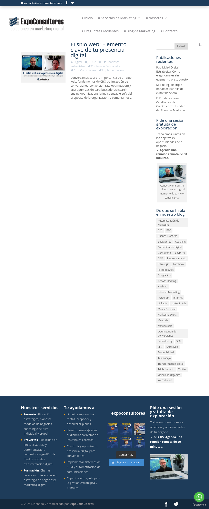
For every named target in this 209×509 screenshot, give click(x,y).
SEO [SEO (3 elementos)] (160, 347)
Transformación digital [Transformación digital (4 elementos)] (170, 363)
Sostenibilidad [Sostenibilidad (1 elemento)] (166, 352)
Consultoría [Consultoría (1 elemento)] (164, 253)
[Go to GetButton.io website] (199, 504)
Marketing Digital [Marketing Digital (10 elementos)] (167, 314)
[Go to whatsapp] (199, 497)
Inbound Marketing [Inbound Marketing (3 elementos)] (169, 292)
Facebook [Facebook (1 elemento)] (178, 264)
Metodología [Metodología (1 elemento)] (165, 326)
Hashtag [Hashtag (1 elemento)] (162, 286)
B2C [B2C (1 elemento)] (168, 230)
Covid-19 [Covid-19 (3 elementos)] (180, 253)
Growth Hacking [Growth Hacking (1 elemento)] (167, 281)
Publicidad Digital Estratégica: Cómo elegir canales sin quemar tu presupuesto (172, 73)
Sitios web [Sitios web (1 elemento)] (172, 347)
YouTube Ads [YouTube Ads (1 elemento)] (165, 380)
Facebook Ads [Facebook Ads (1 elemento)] (165, 270)
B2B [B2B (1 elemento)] (160, 230)
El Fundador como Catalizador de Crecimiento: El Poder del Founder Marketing (171, 104)
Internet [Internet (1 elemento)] (177, 297)
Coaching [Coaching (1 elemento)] (180, 241)
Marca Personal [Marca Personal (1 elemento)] (167, 309)
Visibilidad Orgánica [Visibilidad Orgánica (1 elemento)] (169, 375)
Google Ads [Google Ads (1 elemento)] (164, 275)
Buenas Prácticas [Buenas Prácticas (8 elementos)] (167, 236)
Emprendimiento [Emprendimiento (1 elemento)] (176, 258)
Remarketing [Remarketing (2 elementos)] (165, 341)
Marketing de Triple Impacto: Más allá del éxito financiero (170, 89)
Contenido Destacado (105, 66)
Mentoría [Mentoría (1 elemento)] (163, 320)
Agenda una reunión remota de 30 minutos (171, 154)
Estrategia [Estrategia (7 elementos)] (163, 264)
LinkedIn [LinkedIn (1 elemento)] (163, 303)
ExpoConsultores (85, 70)
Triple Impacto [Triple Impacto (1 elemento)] (166, 369)
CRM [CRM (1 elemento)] (160, 258)
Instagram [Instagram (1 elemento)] (163, 297)
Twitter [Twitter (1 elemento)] (182, 369)
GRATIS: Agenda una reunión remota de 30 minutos (166, 442)
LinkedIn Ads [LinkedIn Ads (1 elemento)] (179, 303)
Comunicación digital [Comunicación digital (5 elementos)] (169, 247)
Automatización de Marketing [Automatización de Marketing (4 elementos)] (168, 222)
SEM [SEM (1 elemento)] (178, 341)
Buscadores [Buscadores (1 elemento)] (164, 241)
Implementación (113, 70)
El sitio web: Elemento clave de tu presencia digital (99, 49)
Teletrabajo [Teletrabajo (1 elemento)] (164, 358)
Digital (78, 62)
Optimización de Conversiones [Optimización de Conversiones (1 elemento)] (167, 333)
